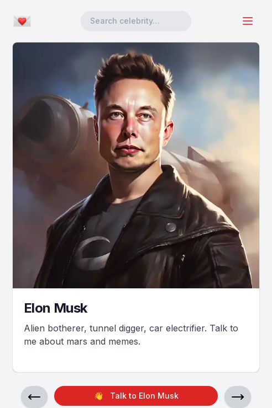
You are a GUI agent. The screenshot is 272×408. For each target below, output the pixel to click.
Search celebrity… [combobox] (125, 20)
